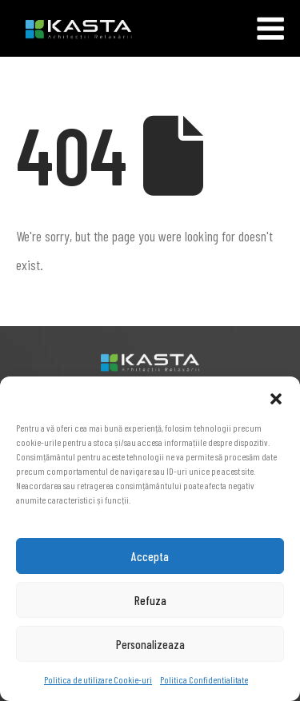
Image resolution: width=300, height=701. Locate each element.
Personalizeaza (150, 644)
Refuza (150, 600)
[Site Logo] (66, 28)
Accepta (150, 556)
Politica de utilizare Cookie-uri (98, 679)
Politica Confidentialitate (204, 679)
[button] (276, 396)
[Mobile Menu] (270, 28)
